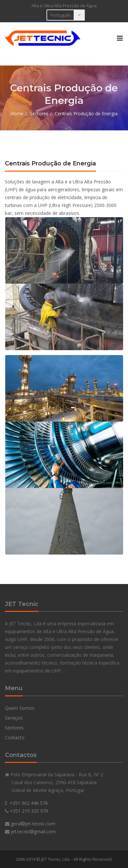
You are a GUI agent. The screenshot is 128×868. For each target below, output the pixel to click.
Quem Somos (19, 708)
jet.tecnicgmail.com (33, 831)
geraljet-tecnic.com (33, 824)
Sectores (39, 113)
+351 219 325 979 (29, 811)
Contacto (15, 737)
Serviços (14, 718)
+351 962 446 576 (28, 803)
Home (17, 113)
